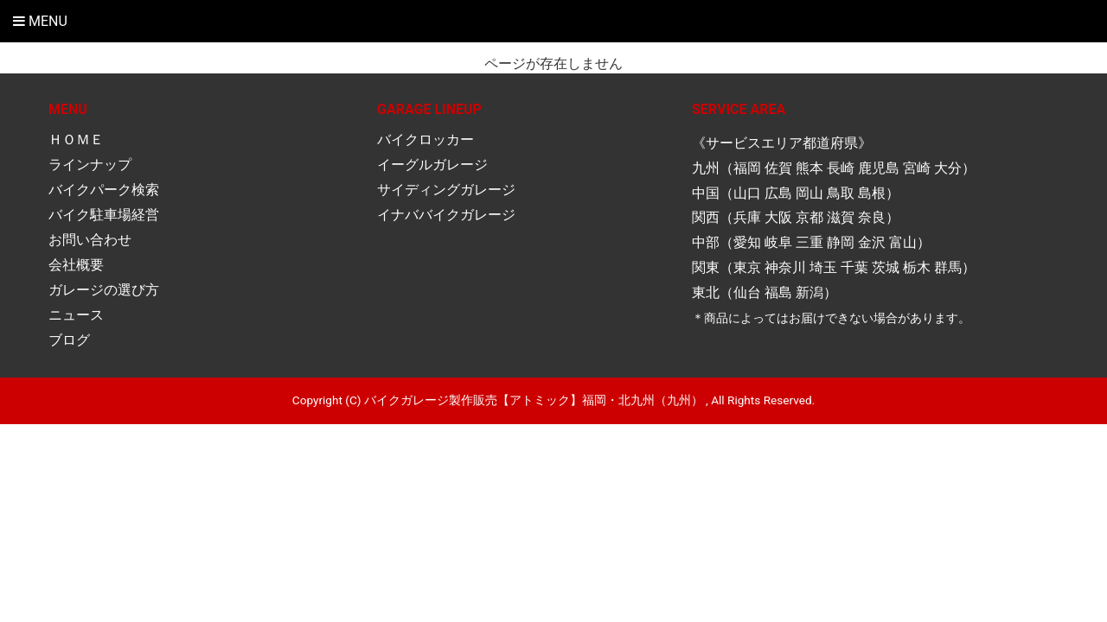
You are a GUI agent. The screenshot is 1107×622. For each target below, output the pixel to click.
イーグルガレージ (432, 164)
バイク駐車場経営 (103, 214)
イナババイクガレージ (446, 214)
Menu (40, 21)
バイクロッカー (425, 139)
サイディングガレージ (446, 189)
